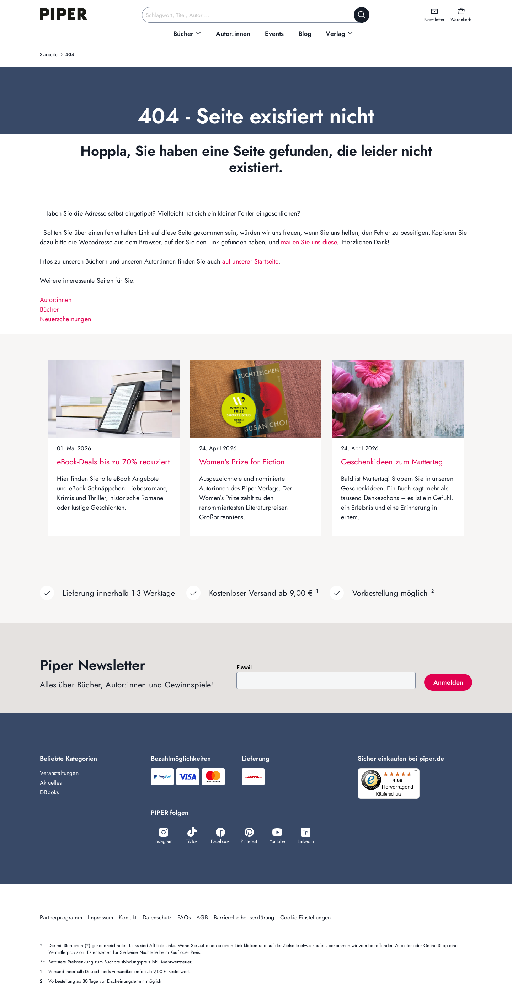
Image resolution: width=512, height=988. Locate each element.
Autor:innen (55, 299)
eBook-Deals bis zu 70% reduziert (113, 461)
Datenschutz (157, 918)
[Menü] (417, 772)
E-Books (49, 792)
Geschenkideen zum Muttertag (392, 461)
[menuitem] (187, 34)
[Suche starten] (361, 15)
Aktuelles (51, 783)
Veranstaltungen (59, 773)
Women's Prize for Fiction (242, 461)
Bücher (49, 309)
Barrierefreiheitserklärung (244, 918)
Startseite (49, 54)
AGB (202, 918)
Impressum (100, 918)
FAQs (184, 918)
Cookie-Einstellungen (305, 918)
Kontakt (128, 918)
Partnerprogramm (61, 918)
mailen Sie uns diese (309, 242)
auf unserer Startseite (250, 261)
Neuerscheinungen (65, 319)
